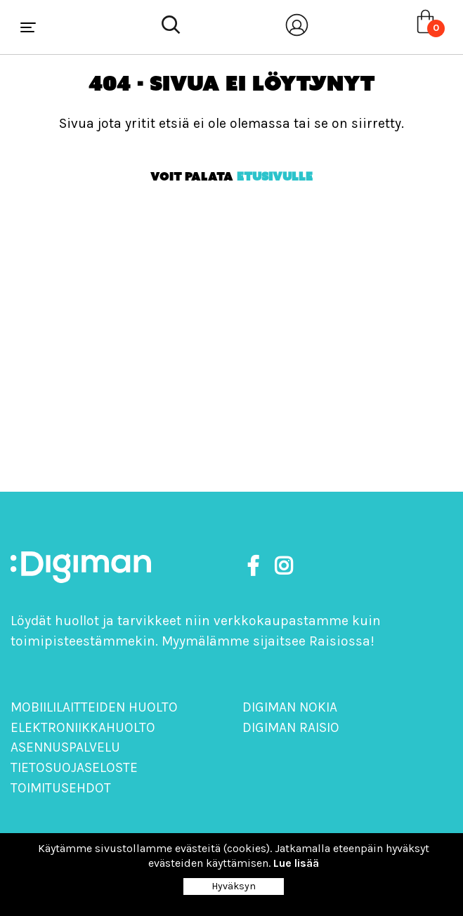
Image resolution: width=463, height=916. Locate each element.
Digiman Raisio (290, 727)
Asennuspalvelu (65, 747)
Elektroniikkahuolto (83, 727)
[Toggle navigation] (28, 27)
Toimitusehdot (61, 788)
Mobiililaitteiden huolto (94, 707)
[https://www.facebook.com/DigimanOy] (255, 566)
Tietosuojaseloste (74, 767)
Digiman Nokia (289, 707)
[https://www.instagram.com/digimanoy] (283, 566)
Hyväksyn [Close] (233, 886)
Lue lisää (296, 863)
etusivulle (275, 176)
